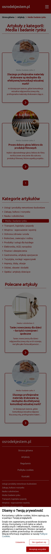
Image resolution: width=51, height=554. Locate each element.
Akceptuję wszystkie (37, 549)
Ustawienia (20, 542)
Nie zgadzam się (39, 542)
